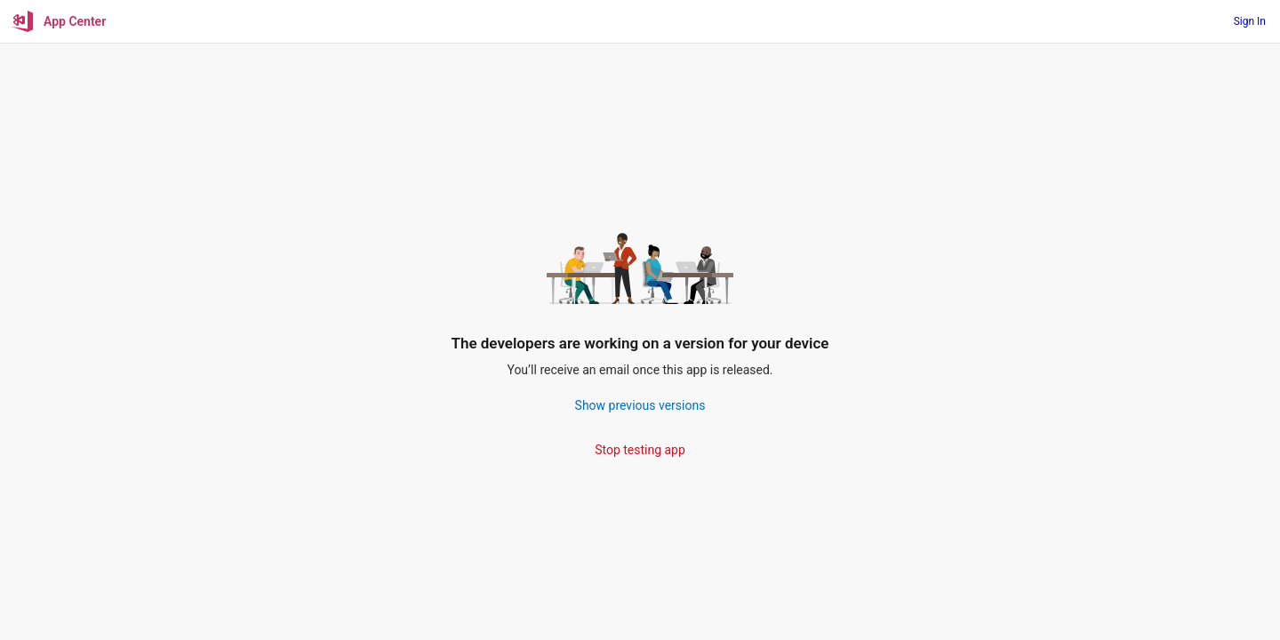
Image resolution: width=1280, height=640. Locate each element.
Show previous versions (640, 405)
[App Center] (60, 21)
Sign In (1250, 21)
